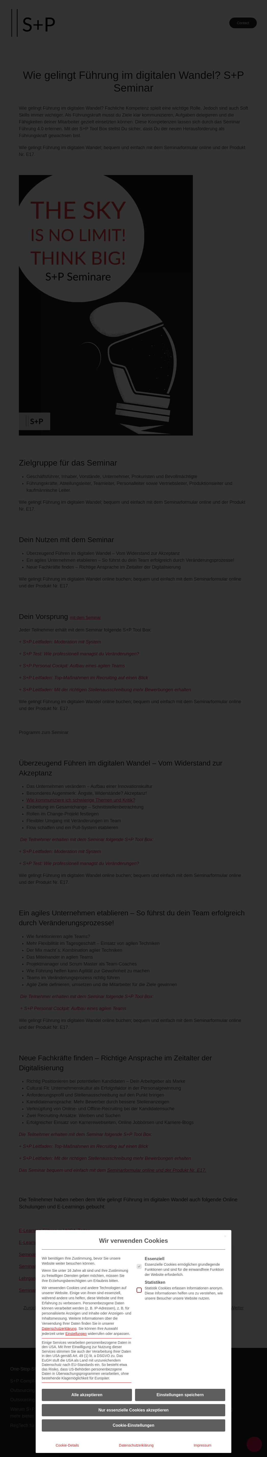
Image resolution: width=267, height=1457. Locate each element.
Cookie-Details (67, 1445)
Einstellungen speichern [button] (180, 1395)
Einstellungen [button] (76, 1334)
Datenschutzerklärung (59, 1328)
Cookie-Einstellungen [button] (133, 1425)
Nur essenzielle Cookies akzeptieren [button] (133, 1410)
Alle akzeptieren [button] (86, 1395)
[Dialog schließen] (225, 1236)
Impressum (202, 1445)
